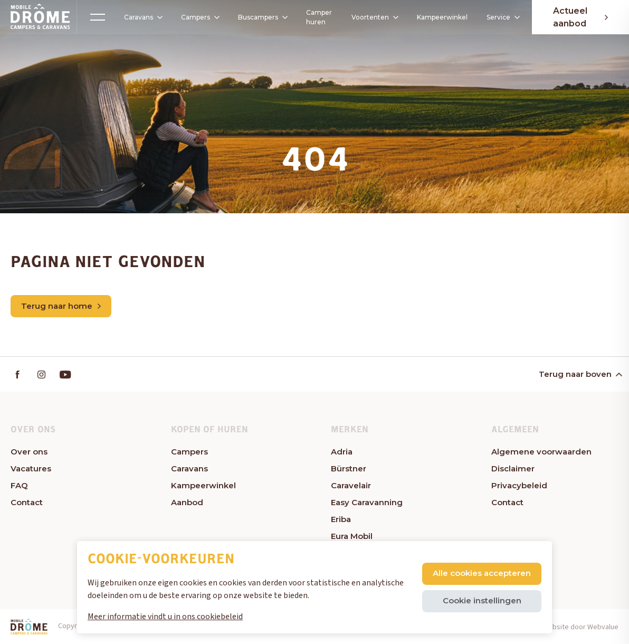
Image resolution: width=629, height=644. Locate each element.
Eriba (341, 519)
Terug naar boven (580, 374)
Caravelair (351, 485)
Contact (27, 502)
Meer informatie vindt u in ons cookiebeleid (165, 616)
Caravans (139, 17)
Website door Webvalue (580, 627)
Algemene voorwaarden (541, 452)
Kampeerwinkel (442, 17)
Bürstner (348, 468)
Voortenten (371, 17)
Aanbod (187, 502)
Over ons (29, 452)
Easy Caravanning (367, 502)
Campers (196, 17)
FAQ (19, 485)
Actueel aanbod (580, 17)
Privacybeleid (519, 485)
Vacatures (31, 468)
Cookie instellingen (482, 600)
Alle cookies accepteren (482, 573)
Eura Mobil (352, 536)
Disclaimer (513, 468)
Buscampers (262, 17)
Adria (341, 452)
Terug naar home (61, 306)
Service (503, 17)
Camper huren (316, 17)
